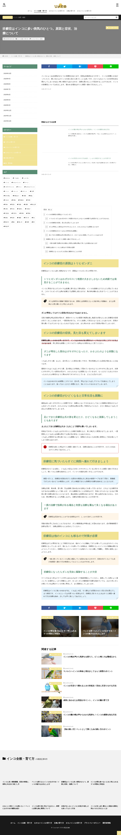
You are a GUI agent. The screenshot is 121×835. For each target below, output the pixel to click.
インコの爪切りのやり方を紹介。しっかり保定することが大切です (89, 158)
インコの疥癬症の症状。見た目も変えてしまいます (61, 222)
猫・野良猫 (8, 163)
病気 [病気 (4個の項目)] (6, 217)
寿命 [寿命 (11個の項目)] (6, 204)
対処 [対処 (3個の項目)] (14, 200)
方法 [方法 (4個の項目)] (13, 209)
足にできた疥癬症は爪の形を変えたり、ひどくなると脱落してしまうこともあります (74, 235)
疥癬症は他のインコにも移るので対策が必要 (59, 247)
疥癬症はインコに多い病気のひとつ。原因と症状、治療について (43, 56)
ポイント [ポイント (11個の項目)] (24, 191)
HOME (6, 56)
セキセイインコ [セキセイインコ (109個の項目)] (30, 187)
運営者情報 (106, 823)
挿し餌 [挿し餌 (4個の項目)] (34, 204)
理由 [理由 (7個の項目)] (29, 213)
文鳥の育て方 (71, 11)
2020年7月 (7, 89)
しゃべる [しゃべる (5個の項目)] (26, 178)
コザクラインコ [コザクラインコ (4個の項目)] (9, 187)
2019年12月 (7, 110)
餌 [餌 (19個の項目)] (33, 222)
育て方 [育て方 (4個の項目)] (27, 217)
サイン (37, 38)
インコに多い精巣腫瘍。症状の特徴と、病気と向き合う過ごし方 (16, 783)
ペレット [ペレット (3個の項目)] (15, 191)
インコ (15, 17)
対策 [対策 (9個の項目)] (29, 200)
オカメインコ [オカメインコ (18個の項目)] (16, 182)
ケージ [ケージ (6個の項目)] (26, 182)
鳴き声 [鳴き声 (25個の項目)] (7, 226)
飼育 (20, 17)
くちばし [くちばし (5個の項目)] (16, 178)
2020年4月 (7, 100)
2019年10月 (7, 121)
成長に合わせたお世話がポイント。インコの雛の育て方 (86, 700)
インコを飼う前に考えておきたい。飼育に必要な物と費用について (45, 807)
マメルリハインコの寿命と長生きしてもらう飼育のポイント (88, 671)
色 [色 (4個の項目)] (33, 217)
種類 (23, 17)
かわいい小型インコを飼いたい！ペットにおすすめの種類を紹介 (16, 807)
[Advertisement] (80, 104)
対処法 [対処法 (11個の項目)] (22, 200)
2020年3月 (7, 105)
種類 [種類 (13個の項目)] (20, 217)
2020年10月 (7, 73)
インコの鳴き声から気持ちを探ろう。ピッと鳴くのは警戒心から (89, 657)
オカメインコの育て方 (84, 11)
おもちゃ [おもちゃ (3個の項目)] (7, 178)
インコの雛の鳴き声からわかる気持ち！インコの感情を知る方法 (89, 129)
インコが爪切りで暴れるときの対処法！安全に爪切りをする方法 (89, 686)
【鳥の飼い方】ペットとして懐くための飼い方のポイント (87, 729)
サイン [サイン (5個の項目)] (20, 187)
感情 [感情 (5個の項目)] (26, 204)
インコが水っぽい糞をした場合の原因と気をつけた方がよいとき (104, 807)
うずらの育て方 (10, 142)
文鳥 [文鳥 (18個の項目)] (6, 209)
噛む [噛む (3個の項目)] (31, 195)
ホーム (30, 11)
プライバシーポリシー (92, 823)
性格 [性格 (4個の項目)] (20, 204)
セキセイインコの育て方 (57, 11)
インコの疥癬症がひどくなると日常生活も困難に (60, 231)
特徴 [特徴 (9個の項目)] (22, 213)
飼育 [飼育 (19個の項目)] (28, 222)
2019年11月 (7, 116)
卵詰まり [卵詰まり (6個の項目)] (16, 195)
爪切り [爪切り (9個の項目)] (15, 213)
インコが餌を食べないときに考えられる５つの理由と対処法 (104, 783)
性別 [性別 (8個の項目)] (13, 204)
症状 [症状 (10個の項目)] (13, 217)
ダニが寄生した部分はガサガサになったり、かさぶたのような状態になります (72, 226)
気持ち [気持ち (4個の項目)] (20, 209)
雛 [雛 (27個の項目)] (13, 222)
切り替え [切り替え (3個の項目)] (7, 195)
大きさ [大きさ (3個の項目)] (7, 200)
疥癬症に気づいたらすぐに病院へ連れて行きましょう (61, 239)
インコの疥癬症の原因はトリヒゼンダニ (57, 214)
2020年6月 (7, 94)
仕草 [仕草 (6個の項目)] (32, 191)
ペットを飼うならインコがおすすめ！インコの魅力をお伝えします (45, 783)
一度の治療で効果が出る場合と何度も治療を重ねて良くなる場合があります (71, 243)
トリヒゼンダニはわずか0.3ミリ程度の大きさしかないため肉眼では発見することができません (77, 218)
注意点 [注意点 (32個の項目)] (7, 213)
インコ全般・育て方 (40, 11)
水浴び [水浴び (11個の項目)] (28, 209)
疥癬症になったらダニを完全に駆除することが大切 (63, 251)
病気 (41, 38)
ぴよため (67, 827)
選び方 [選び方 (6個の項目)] (7, 222)
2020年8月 (7, 84)
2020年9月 (7, 79)
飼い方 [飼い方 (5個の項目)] (20, 222)
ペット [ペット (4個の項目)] (7, 191)
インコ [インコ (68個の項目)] (7, 182)
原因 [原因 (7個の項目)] (25, 195)
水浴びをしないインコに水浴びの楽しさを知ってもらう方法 (75, 807)
